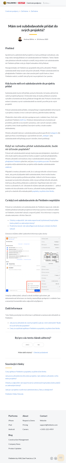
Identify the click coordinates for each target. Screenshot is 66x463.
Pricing (25, 425)
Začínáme (24, 11)
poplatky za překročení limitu (43, 191)
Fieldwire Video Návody (14, 394)
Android (11, 429)
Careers (25, 429)
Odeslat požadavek (40, 352)
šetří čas (23, 120)
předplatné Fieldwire (13, 161)
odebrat (8, 167)
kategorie (54, 133)
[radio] (27, 345)
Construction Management (18, 440)
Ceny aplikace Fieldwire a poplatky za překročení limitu (25, 371)
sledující (46, 136)
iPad (10, 425)
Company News (14, 444)
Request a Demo (29, 420)
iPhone (11, 420)
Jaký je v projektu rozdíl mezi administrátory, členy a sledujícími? (29, 390)
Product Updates (14, 448)
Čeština (46, 3)
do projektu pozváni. (41, 161)
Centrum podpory (12, 11)
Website (43, 420)
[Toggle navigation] (61, 3)
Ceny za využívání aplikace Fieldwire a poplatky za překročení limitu (35, 328)
